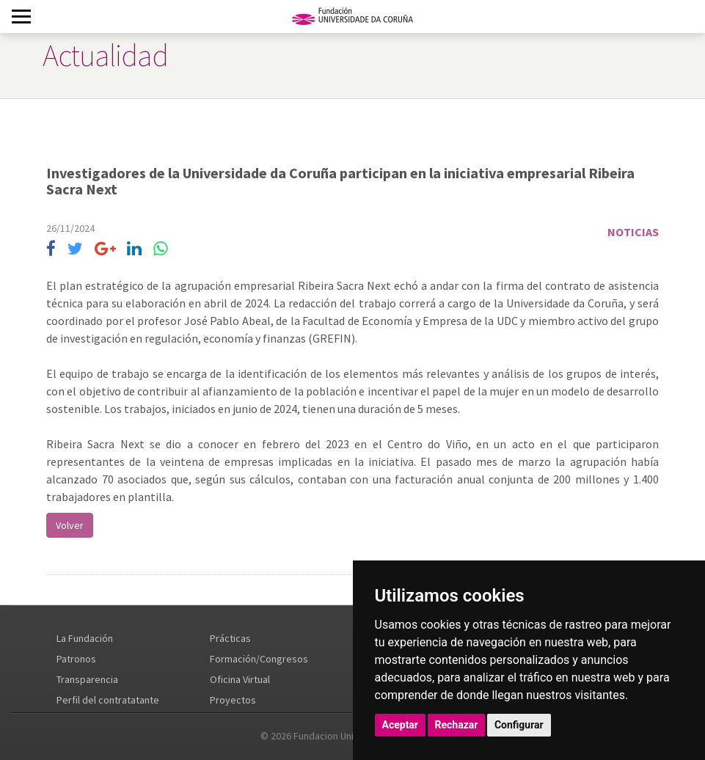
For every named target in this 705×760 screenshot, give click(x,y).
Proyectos (233, 699)
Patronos (76, 658)
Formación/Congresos (259, 658)
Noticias (633, 231)
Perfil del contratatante (107, 699)
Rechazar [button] (456, 725)
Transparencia (87, 679)
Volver (70, 525)
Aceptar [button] (400, 725)
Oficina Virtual (240, 679)
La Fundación (84, 638)
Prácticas (230, 638)
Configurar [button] (519, 725)
